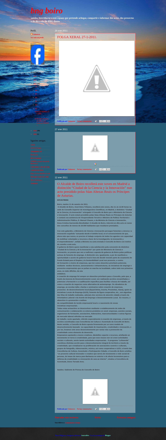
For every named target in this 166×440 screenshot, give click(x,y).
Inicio (98, 417)
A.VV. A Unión (36, 148)
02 (36, 105)
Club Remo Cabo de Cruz (40, 167)
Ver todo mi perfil (37, 37)
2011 (35, 84)
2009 (35, 134)
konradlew (85, 435)
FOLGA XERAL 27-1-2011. (77, 37)
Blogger (108, 435)
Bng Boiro (33, 43)
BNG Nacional (36, 158)
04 (36, 97)
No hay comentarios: (84, 121)
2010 (35, 131)
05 (36, 94)
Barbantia (34, 155)
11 (36, 87)
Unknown (36, 34)
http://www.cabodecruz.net (40, 173)
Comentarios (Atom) (72, 423)
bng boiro (47, 10)
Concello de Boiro (37, 170)
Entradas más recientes (66, 417)
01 (36, 108)
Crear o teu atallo (35, 66)
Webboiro (34, 183)
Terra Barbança (36, 180)
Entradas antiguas (126, 417)
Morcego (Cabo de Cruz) (40, 177)
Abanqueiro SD (36, 151)
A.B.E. (33, 145)
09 (36, 90)
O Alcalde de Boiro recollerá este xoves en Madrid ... (42, 122)
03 (36, 101)
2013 (35, 76)
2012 (35, 80)
